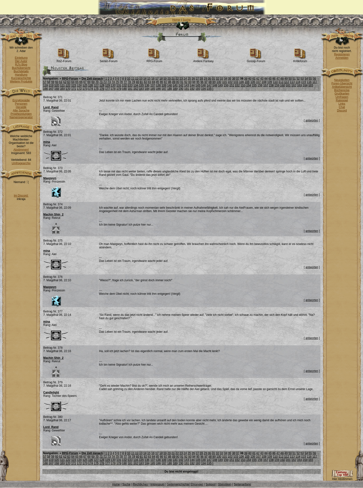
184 (147, 88)
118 (45, 85)
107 (258, 82)
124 (79, 85)
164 (305, 85)
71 (101, 82)
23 (181, 78)
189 (175, 88)
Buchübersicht (21, 68)
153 (243, 85)
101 (224, 82)
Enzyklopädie (21, 100)
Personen (21, 103)
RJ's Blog (21, 64)
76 (121, 82)
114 (297, 82)
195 (209, 88)
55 (310, 78)
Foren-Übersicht (341, 83)
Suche (186, 20)
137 (152, 85)
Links (341, 103)
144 (192, 85)
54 (306, 78)
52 (298, 78)
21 (173, 78)
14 (144, 78)
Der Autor (21, 61)
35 (229, 78)
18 (161, 78)
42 (257, 78)
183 (141, 88)
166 (45, 88)
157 (265, 85)
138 (158, 85)
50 (290, 78)
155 (254, 85)
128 (102, 85)
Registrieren (342, 54)
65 (76, 82)
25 (189, 78)
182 (135, 88)
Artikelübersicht (342, 87)
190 (180, 88)
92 (185, 82)
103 (235, 82)
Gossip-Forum (256, 60)
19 (165, 78)
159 (276, 85)
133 (130, 85)
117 (315, 82)
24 (185, 78)
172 (79, 88)
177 (107, 88)
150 (226, 85)
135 (141, 85)
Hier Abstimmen (342, 478)
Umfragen (341, 97)
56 (314, 78)
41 (253, 78)
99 (214, 82)
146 (203, 85)
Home (176, 20)
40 (249, 78)
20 (169, 78)
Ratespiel (342, 100)
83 (149, 82)
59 (52, 82)
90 (177, 82)
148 (214, 85)
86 (161, 82)
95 (197, 82)
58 (48, 82)
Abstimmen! (21, 149)
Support (211, 484)
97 (205, 82)
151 (231, 85)
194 (203, 88)
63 (68, 82)
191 (186, 88)
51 (294, 78)
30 (209, 78)
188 (169, 88)
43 (261, 78)
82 (145, 82)
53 (302, 78)
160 (282, 85)
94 (193, 82)
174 (90, 88)
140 (169, 85)
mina (46, 142)
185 (152, 88)
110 (275, 82)
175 (96, 88)
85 (157, 82)
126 (90, 85)
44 (265, 78)
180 (124, 88)
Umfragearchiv (21, 163)
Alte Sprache (21, 110)
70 (97, 82)
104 (241, 82)
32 (217, 78)
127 (96, 85)
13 (140, 78)
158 (271, 85)
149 (220, 85)
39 (245, 78)
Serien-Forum (108, 60)
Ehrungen (197, 484)
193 (197, 88)
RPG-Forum (154, 60)
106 (252, 82)
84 (153, 82)
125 (85, 85)
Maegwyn (49, 178)
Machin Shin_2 (53, 214)
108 (264, 82)
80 (137, 82)
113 (292, 82)
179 (118, 88)
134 (135, 85)
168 (56, 88)
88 (169, 82)
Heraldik (21, 107)
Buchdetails (21, 71)
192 (192, 88)
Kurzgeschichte (21, 78)
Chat (342, 107)
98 (210, 82)
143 (186, 85)
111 (280, 82)
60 (56, 82)
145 (197, 85)
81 (141, 82)
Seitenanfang (242, 484)
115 (303, 82)
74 (113, 82)
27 (197, 78)
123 (73, 85)
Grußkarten (342, 93)
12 (136, 78)
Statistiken (224, 484)
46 (274, 78)
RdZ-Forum (64, 60)
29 (205, 78)
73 (109, 82)
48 (282, 78)
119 (51, 85)
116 (309, 82)
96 (201, 82)
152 (237, 85)
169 (62, 88)
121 (62, 85)
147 (209, 85)
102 (230, 82)
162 (294, 85)
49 (286, 78)
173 (85, 88)
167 (51, 88)
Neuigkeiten (341, 80)
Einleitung (21, 57)
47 (277, 78)
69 (92, 82)
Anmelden (341, 57)
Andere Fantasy (203, 60)
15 (148, 78)
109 (269, 82)
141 (175, 85)
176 (102, 88)
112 (286, 82)
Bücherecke (341, 90)
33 (221, 78)
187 (164, 88)
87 (165, 82)
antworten (312, 120)
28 (201, 78)
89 (173, 82)
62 (64, 82)
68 (89, 82)
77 (125, 82)
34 (225, 78)
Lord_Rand (50, 107)
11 (132, 78)
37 (237, 78)
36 (233, 78)
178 (113, 88)
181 (130, 88)
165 (310, 85)
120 (56, 85)
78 (129, 82)
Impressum (157, 484)
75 (117, 82)
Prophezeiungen (21, 114)
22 (177, 78)
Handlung (21, 74)
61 (60, 82)
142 (180, 85)
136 (147, 85)
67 (84, 82)
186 (158, 88)
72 (105, 82)
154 (248, 85)
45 (269, 78)
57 (44, 82)
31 (213, 78)
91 (181, 82)
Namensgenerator (21, 117)
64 (72, 82)
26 (193, 78)
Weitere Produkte (21, 81)
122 (68, 85)
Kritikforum (300, 60)
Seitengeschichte (178, 484)
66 (80, 82)
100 (218, 82)
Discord (342, 110)
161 (288, 85)
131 (118, 85)
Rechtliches (140, 484)
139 (164, 85)
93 (189, 82)
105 (247, 82)
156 (259, 85)
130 (113, 85)
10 (128, 78)
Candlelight (51, 392)
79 (133, 82)
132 (124, 85)
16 (153, 78)
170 (68, 88)
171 (73, 88)
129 (107, 85)
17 (156, 78)
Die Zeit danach (92, 78)
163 (299, 85)
